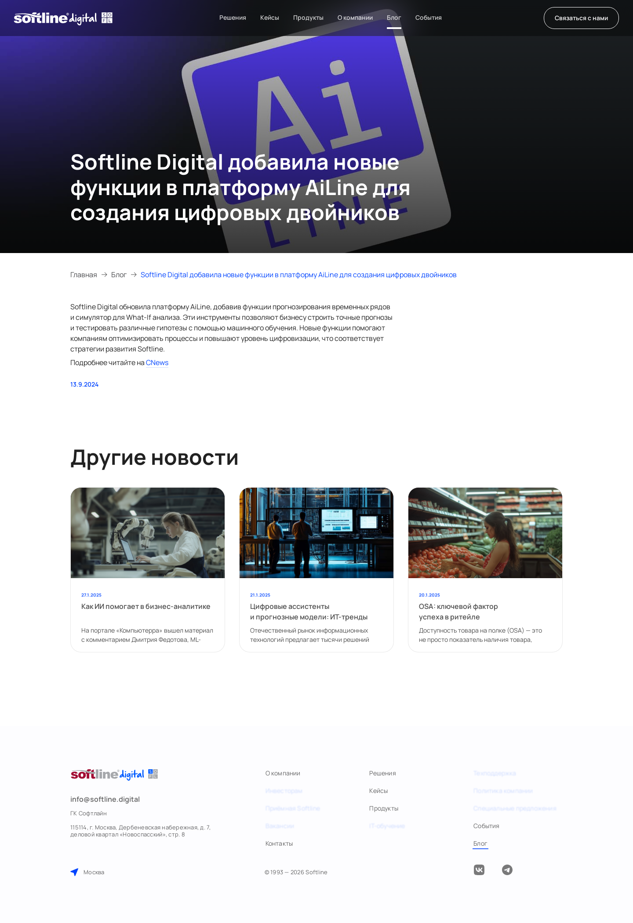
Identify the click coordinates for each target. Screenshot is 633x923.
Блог (119, 274)
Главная (83, 274)
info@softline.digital (105, 799)
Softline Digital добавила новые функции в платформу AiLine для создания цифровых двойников (299, 274)
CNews (157, 362)
